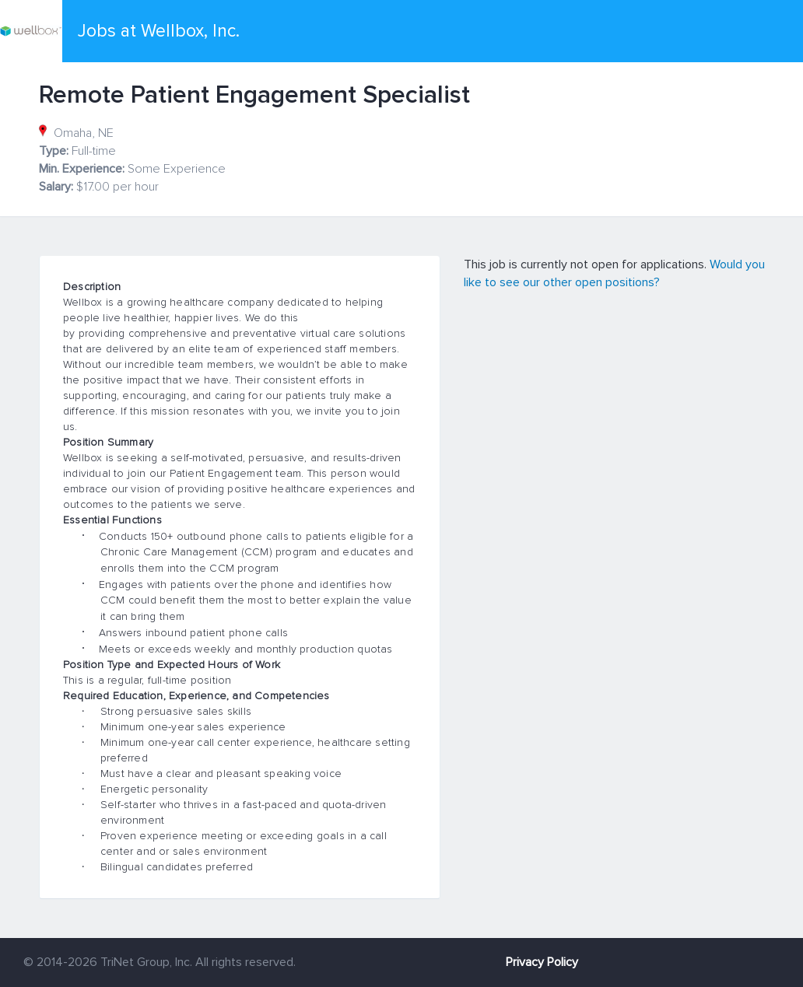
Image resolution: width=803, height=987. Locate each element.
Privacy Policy (542, 962)
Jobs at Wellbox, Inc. (159, 31)
